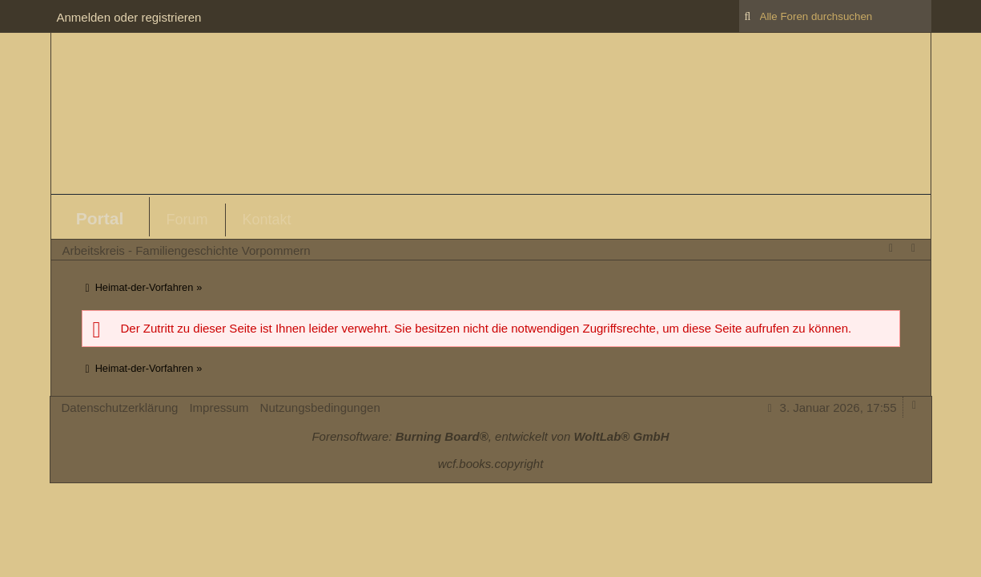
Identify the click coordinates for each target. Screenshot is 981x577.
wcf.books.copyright (491, 463)
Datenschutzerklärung (120, 407)
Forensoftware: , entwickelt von (490, 436)
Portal (100, 218)
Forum (187, 220)
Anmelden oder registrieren (129, 17)
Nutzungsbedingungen (320, 407)
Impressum (218, 407)
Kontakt (267, 220)
